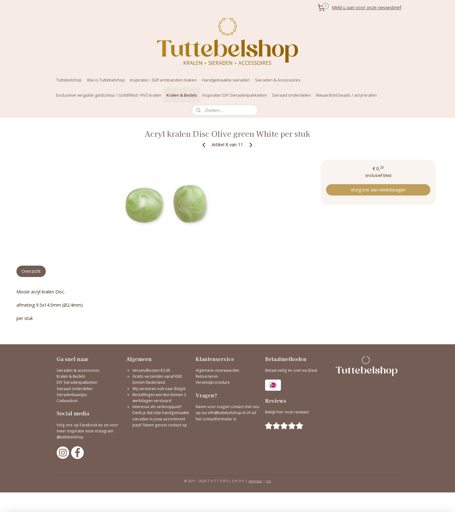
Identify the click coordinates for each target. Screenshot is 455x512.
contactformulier (217, 419)
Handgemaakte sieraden (226, 80)
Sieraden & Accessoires (277, 80)
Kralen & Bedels (182, 95)
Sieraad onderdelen (291, 95)
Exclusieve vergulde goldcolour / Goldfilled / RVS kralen (108, 95)
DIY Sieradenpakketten (77, 382)
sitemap (255, 481)
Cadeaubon (67, 400)
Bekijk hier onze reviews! (287, 412)
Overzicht (31, 271)
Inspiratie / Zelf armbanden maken (163, 80)
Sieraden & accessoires (78, 370)
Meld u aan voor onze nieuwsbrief (366, 7)
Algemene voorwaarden (217, 370)
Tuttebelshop (69, 80)
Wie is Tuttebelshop (106, 80)
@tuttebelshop (70, 437)
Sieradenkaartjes (72, 394)
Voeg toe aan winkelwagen (378, 190)
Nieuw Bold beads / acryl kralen (346, 95)
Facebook (88, 425)
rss (268, 481)
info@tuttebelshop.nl (227, 412)
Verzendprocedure (213, 382)
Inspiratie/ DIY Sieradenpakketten (234, 95)
